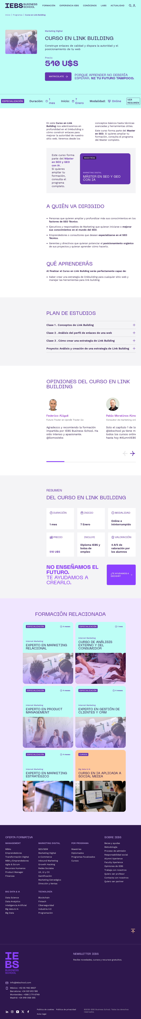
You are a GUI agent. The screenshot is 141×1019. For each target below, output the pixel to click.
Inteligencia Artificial (16, 905)
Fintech (42, 901)
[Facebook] (28, 1011)
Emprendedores (13, 853)
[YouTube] (17, 1011)
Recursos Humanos (15, 868)
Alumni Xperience (113, 858)
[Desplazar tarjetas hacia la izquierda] (125, 453)
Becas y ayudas (112, 843)
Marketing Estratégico (49, 880)
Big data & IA (11, 909)
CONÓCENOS (90, 5)
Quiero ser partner (114, 881)
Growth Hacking (46, 864)
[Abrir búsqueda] (130, 5)
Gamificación (45, 876)
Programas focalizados (83, 857)
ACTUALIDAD (117, 5)
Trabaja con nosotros (115, 870)
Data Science (12, 897)
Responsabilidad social (116, 854)
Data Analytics (12, 901)
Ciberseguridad (46, 905)
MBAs (8, 849)
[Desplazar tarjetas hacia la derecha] (132, 453)
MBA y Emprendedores (17, 860)
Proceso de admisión (115, 851)
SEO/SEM (43, 849)
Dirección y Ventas (47, 883)
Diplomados (77, 853)
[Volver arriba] (133, 931)
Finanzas (9, 876)
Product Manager (14, 872)
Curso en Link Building (35, 15)
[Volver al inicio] (21, 5)
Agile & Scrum (12, 864)
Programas (17, 15)
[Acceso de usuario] (137, 5)
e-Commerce (45, 857)
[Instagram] (12, 1011)
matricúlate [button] (58, 76)
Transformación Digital (17, 857)
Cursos (75, 860)
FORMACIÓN (48, 5)
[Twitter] (22, 1011)
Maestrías (76, 849)
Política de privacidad (66, 1009)
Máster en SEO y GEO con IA (62, 162)
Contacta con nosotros (116, 877)
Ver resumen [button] (133, 101)
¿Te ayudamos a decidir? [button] (122, 574)
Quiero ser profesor (114, 874)
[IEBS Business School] (12, 963)
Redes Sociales (46, 868)
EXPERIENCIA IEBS (69, 5)
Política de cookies (45, 1009)
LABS (103, 5)
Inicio (7, 15)
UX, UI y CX (44, 872)
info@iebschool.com (18, 982)
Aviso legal (41, 1014)
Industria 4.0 (44, 909)
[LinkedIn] (6, 1011)
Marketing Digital (47, 853)
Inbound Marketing (48, 860)
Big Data (9, 913)
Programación (45, 913)
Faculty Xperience (113, 862)
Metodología (110, 847)
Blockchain (44, 897)
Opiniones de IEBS (113, 866)
